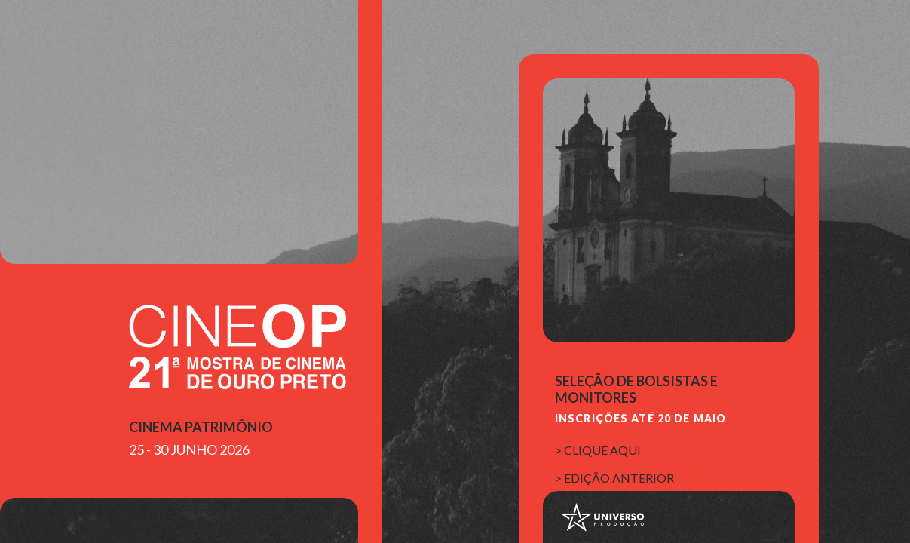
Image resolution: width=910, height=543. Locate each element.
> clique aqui (598, 450)
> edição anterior (614, 478)
